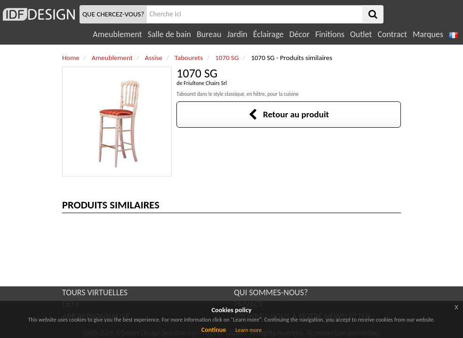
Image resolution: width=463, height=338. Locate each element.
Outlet (361, 34)
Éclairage (268, 34)
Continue (213, 330)
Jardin (237, 34)
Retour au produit (288, 114)
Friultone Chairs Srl (205, 83)
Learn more (248, 330)
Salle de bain (169, 34)
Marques (428, 34)
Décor (299, 34)
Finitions (329, 34)
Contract (392, 34)
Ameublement (117, 34)
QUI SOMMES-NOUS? (271, 292)
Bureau (209, 34)
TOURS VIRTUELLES (95, 292)
